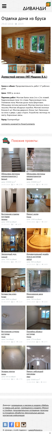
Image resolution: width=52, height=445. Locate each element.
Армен (3, 374)
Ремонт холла (32, 214)
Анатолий (30, 297)
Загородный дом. (9, 254)
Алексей (4, 257)
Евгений (4, 179)
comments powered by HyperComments (18, 124)
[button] (48, 29)
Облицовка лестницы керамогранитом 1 (10, 175)
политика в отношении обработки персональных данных (25, 411)
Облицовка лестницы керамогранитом (36, 175)
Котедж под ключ (8, 294)
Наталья (4, 219)
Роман (29, 217)
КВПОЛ (29, 259)
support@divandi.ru (35, 430)
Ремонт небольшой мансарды (35, 372)
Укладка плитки (8, 371)
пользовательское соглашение (26, 410)
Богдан (3, 297)
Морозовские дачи (35, 294)
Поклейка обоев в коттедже (34, 332)
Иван (28, 377)
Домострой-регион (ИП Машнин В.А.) (24, 77)
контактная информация (13, 415)
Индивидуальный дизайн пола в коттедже (38, 255)
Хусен (3, 337)
